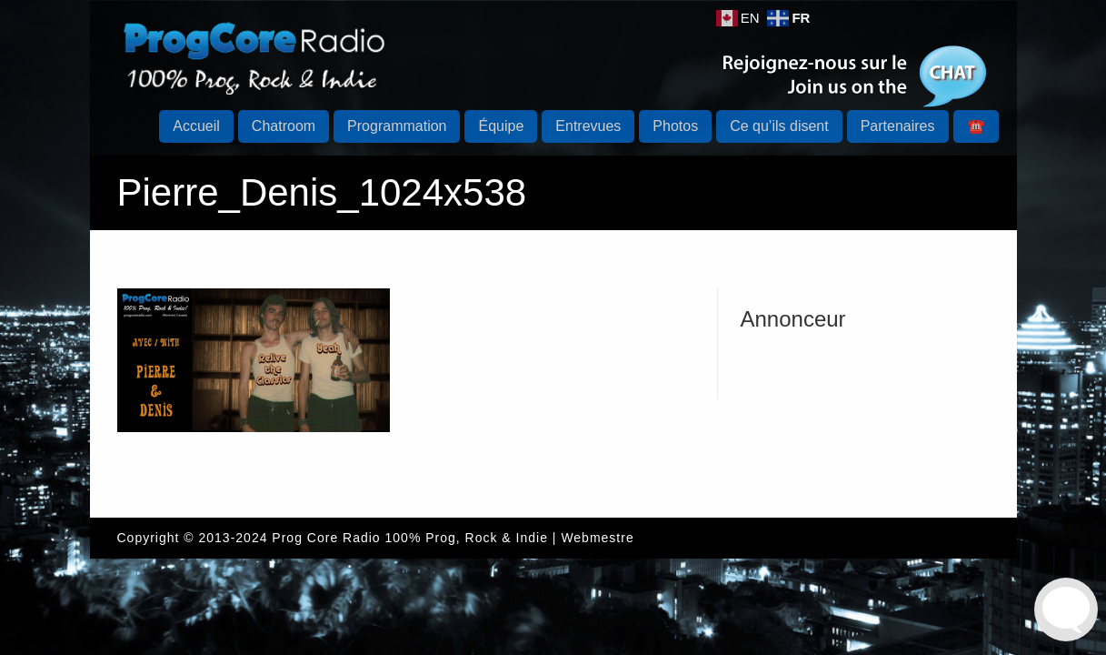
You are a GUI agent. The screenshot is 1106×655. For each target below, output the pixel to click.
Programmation (396, 126)
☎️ (976, 126)
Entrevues (588, 126)
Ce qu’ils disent (779, 126)
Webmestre (597, 537)
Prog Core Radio (326, 537)
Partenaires (898, 126)
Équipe (500, 126)
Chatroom (283, 126)
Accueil (196, 126)
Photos (675, 126)
